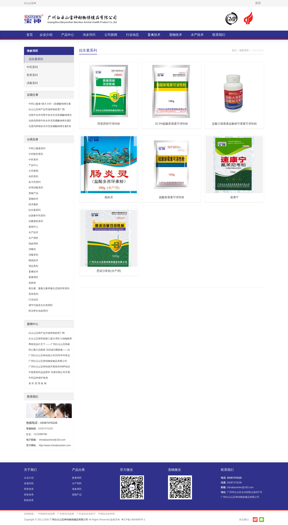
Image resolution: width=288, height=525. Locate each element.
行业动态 (132, 34)
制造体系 (29, 500)
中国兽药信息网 (46, 513)
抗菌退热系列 (36, 221)
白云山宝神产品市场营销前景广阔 (47, 109)
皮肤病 (32, 282)
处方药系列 (35, 182)
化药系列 (33, 176)
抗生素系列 (36, 59)
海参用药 (89, 34)
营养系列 (32, 75)
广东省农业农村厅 (86, 513)
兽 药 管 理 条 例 (37, 383)
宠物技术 (175, 34)
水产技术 (197, 34)
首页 (258, 3)
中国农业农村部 (106, 513)
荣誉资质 (29, 489)
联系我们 (218, 34)
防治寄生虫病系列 (38, 310)
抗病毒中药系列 (37, 215)
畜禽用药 (33, 277)
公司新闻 (110, 34)
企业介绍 (46, 34)
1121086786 (40, 434)
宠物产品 (33, 193)
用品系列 (33, 266)
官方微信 (261, 519)
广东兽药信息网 (65, 513)
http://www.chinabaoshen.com (55, 445)
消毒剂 (32, 249)
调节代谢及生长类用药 (41, 305)
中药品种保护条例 (38, 377)
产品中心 (67, 34)
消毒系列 (32, 83)
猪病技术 (33, 260)
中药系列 (32, 67)
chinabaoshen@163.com (52, 439)
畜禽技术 (154, 34)
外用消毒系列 (36, 187)
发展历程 (29, 483)
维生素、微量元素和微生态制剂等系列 (49, 288)
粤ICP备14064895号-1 (133, 519)
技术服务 (33, 204)
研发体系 (29, 494)
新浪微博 (255, 519)
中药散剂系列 (36, 154)
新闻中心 (33, 226)
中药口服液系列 (37, 148)
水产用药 (33, 238)
